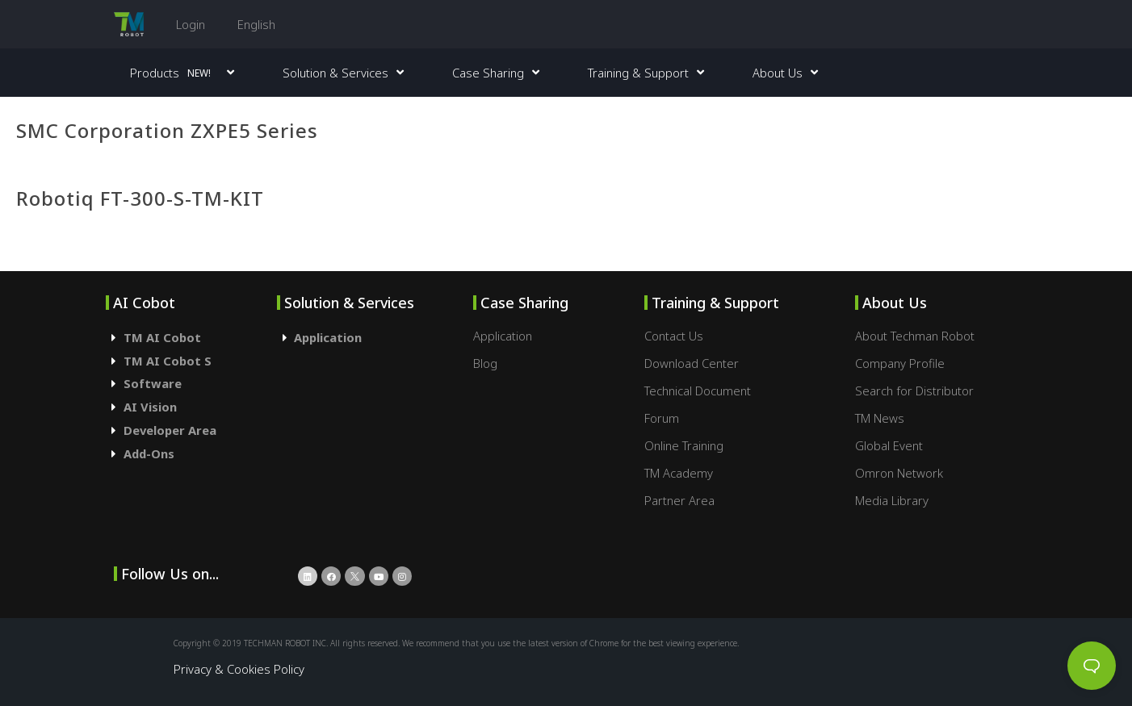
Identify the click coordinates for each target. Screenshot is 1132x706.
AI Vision (150, 407)
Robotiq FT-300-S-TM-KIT (140, 198)
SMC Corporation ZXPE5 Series (167, 130)
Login (190, 24)
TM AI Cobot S (168, 361)
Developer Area (170, 430)
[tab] (191, 337)
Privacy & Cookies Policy (239, 669)
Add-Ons (149, 453)
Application (328, 337)
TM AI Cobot (162, 337)
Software (153, 383)
